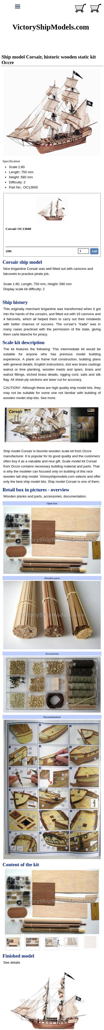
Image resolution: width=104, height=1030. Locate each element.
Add (94, 251)
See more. (48, 398)
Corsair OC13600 (18, 229)
